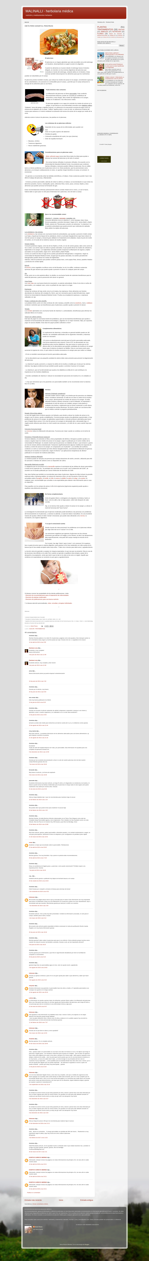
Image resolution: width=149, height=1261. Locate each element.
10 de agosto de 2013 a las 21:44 (38, 725)
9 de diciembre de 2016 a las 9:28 (38, 1112)
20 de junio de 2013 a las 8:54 (37, 692)
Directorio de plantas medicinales (36, 597)
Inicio (61, 1200)
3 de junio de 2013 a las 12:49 (37, 654)
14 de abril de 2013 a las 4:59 (37, 642)
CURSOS (113, 37)
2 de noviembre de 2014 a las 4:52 (39, 891)
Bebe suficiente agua (52, 156)
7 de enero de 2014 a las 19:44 (38, 764)
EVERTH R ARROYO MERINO (38, 1157)
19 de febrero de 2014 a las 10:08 (38, 824)
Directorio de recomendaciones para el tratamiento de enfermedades (47, 595)
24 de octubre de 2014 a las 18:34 (38, 881)
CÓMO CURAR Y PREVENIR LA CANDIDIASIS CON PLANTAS (114, 78)
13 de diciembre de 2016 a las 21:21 (39, 1123)
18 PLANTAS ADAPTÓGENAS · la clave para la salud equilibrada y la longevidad (114, 66)
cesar (30, 842)
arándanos (30, 234)
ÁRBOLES (104, 31)
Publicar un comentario (33, 1192)
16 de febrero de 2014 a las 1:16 (38, 799)
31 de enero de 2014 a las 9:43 (38, 789)
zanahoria (78, 303)
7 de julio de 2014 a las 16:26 (37, 870)
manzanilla (51, 466)
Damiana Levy (33, 648)
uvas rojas (30, 283)
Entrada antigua (86, 1200)
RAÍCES (120, 35)
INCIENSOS (119, 37)
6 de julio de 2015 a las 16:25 (37, 944)
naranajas (62, 218)
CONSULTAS (106, 37)
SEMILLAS (113, 35)
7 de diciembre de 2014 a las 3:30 (38, 905)
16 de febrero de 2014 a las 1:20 (38, 810)
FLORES (100, 33)
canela (83, 478)
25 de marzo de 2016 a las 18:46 (38, 1043)
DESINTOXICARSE (102, 35)
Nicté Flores (38, 1227)
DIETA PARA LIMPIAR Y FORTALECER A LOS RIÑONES (114, 53)
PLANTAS (102, 27)
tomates (29, 311)
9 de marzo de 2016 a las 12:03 (38, 1033)
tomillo (46, 478)
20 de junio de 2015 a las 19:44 (38, 932)
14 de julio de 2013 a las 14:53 (37, 714)
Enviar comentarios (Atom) (40, 1204)
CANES (99, 37)
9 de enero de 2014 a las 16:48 (38, 775)
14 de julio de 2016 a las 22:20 (37, 1066)
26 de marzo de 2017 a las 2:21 (38, 1151)
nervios (82, 516)
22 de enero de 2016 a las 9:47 (38, 1006)
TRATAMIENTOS (40, 628)
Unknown (32, 897)
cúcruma (29, 431)
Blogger (87, 1244)
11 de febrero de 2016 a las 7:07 (38, 1022)
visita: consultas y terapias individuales (60, 603)
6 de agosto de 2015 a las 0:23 (38, 980)
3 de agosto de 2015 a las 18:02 (38, 967)
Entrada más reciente (33, 1200)
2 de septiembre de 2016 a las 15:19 (39, 1084)
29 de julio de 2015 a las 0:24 (37, 957)
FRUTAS (121, 29)
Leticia (31, 998)
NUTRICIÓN (116, 31)
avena (58, 478)
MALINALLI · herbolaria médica (49, 11)
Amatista (31, 1038)
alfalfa (64, 478)
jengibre (39, 478)
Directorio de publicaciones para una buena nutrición (42, 599)
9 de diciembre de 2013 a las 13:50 (39, 752)
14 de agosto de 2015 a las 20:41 (38, 992)
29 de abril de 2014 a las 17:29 (38, 858)
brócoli (28, 267)
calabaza (89, 303)
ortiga (75, 478)
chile (52, 478)
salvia (70, 478)
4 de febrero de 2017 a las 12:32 (38, 1137)
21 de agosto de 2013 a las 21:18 (38, 737)
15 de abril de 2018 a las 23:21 (38, 1164)
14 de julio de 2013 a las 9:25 (37, 702)
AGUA (111, 33)
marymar (31, 985)
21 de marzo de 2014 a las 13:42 (38, 836)
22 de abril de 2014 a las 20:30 (38, 847)
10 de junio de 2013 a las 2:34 (37, 681)
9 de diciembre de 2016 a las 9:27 (38, 1098)
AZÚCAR (31, 628)
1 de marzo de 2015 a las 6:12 (37, 918)
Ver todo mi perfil (38, 1229)
